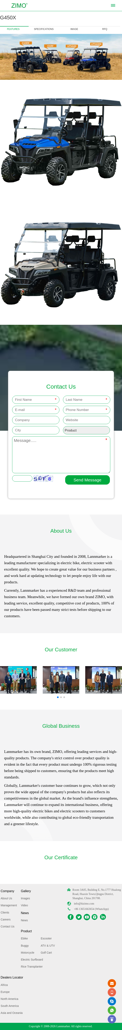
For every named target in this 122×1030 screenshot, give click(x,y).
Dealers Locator (12, 977)
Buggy (25, 945)
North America (9, 998)
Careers (6, 919)
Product (26, 931)
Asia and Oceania (12, 1012)
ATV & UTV (48, 945)
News (25, 913)
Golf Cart (46, 952)
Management (9, 905)
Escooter (46, 938)
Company (7, 891)
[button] (58, 697)
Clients (5, 912)
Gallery (26, 891)
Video (24, 905)
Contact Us (7, 926)
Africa (4, 985)
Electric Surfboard (32, 959)
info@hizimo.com (84, 903)
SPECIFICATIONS (44, 29)
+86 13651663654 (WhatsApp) (91, 909)
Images (25, 898)
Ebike (24, 938)
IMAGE (74, 29)
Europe (5, 991)
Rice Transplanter (32, 966)
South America (10, 1005)
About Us (6, 898)
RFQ (104, 29)
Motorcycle (27, 952)
